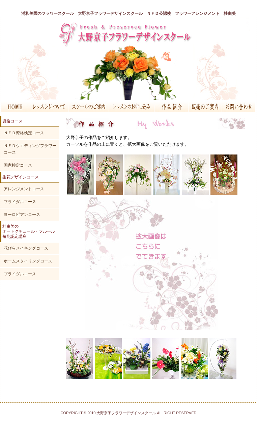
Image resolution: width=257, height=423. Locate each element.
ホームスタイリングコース (28, 261)
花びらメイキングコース (26, 248)
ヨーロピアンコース (22, 214)
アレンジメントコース (24, 189)
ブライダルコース (20, 201)
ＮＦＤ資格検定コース (24, 133)
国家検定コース (18, 165)
